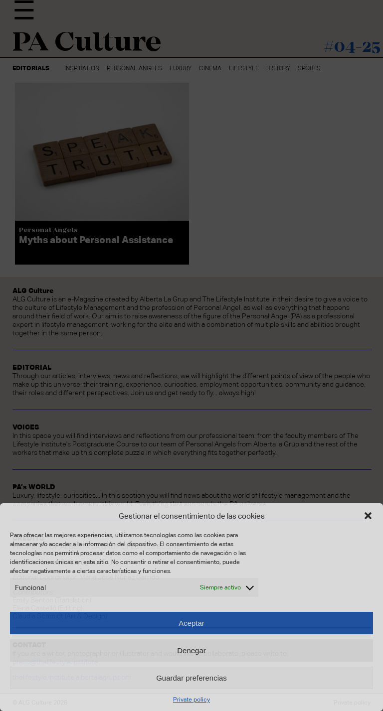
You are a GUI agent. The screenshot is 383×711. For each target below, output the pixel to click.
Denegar (191, 650)
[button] (368, 516)
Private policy (191, 699)
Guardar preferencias (191, 678)
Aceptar (191, 623)
